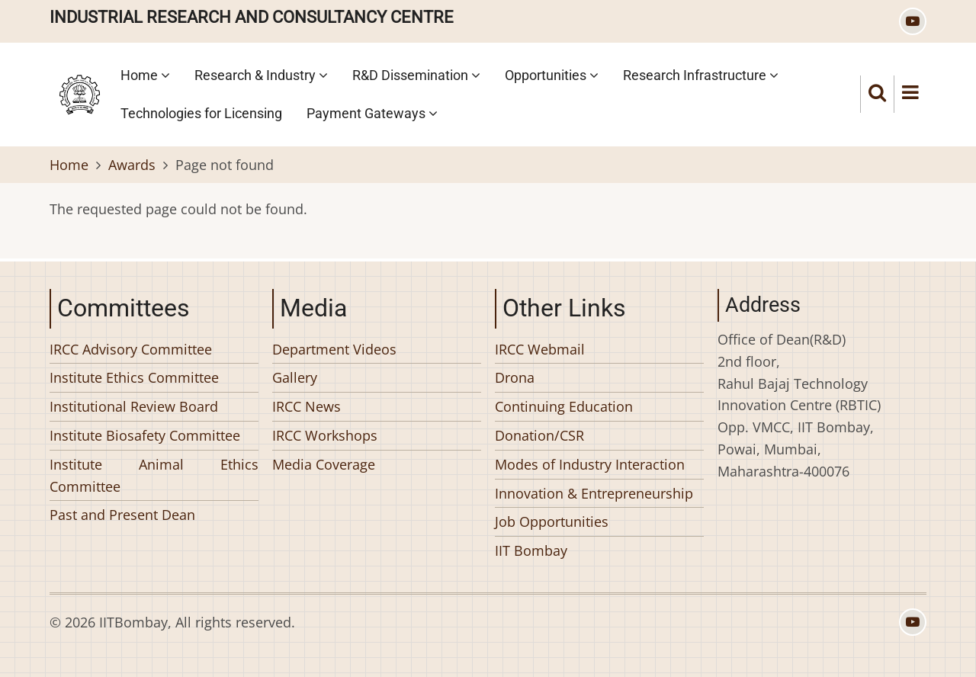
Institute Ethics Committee (134, 377)
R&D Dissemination (416, 75)
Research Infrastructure (701, 75)
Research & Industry (261, 75)
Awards (132, 165)
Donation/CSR (539, 435)
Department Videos (334, 349)
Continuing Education (564, 406)
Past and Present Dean (122, 514)
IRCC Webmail (540, 349)
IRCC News (306, 406)
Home (145, 75)
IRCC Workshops (324, 435)
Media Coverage (323, 464)
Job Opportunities (551, 521)
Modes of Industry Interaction (590, 464)
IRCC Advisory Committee (131, 349)
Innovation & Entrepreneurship (594, 493)
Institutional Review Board (134, 406)
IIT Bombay (531, 550)
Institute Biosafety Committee (145, 435)
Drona (515, 377)
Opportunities (552, 75)
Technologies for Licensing (201, 113)
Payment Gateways (372, 113)
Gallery (294, 377)
